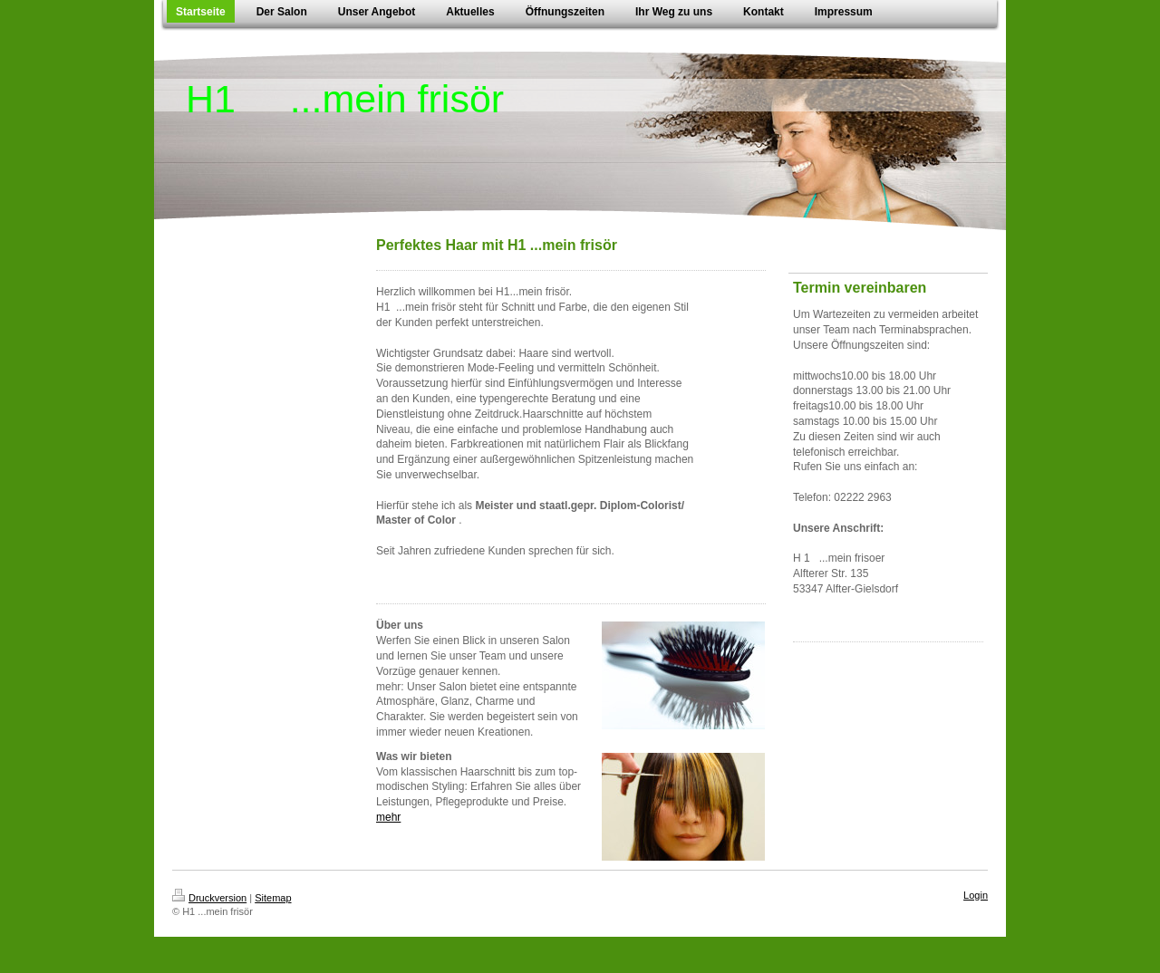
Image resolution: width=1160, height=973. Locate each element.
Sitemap (273, 897)
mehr (388, 817)
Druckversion (209, 897)
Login (975, 895)
